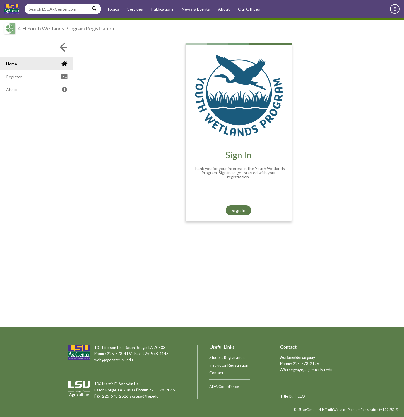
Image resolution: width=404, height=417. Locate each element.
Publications (162, 8)
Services (135, 8)
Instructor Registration (228, 365)
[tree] (36, 89)
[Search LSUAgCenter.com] (63, 9)
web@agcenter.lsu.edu (113, 359)
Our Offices (249, 8)
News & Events (196, 8)
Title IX (286, 396)
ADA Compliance (224, 386)
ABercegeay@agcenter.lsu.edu (306, 369)
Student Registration (227, 357)
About (224, 8)
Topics (113, 8)
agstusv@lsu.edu (144, 396)
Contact (216, 372)
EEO (301, 396)
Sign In (238, 210)
